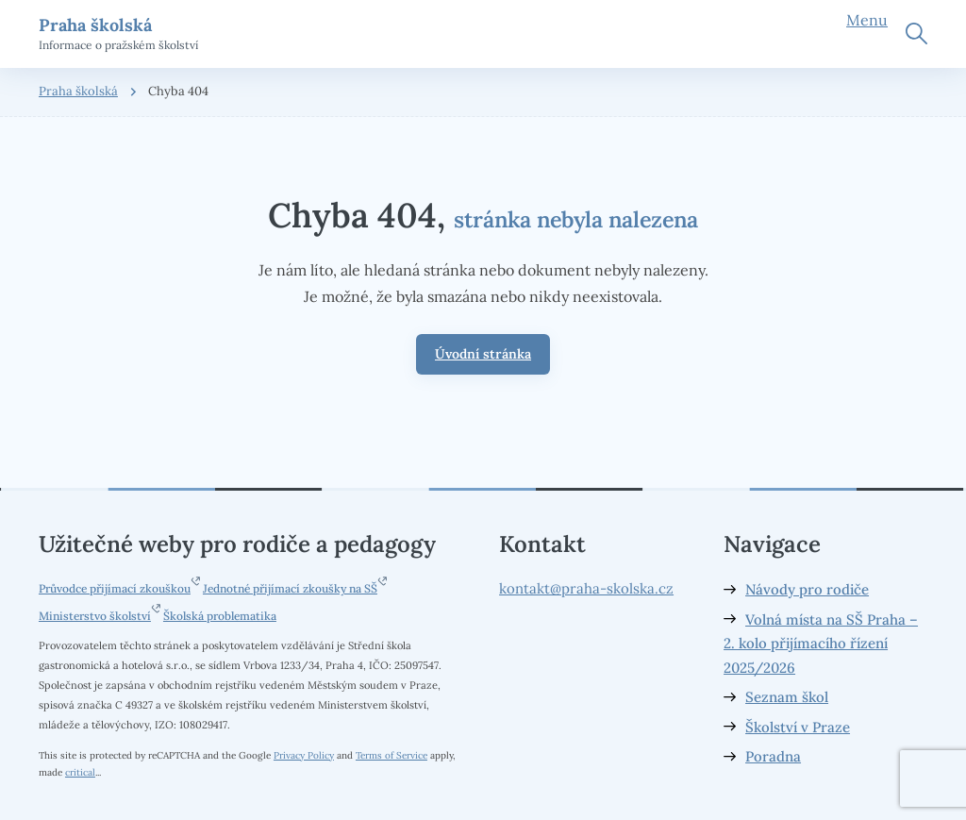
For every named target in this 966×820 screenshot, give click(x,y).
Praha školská (78, 91)
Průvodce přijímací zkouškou (115, 588)
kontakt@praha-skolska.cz (586, 588)
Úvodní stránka (483, 353)
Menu (867, 19)
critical (80, 771)
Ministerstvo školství (95, 616)
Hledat (916, 33)
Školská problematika (219, 616)
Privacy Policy (304, 754)
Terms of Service (391, 754)
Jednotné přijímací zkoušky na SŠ (290, 588)
